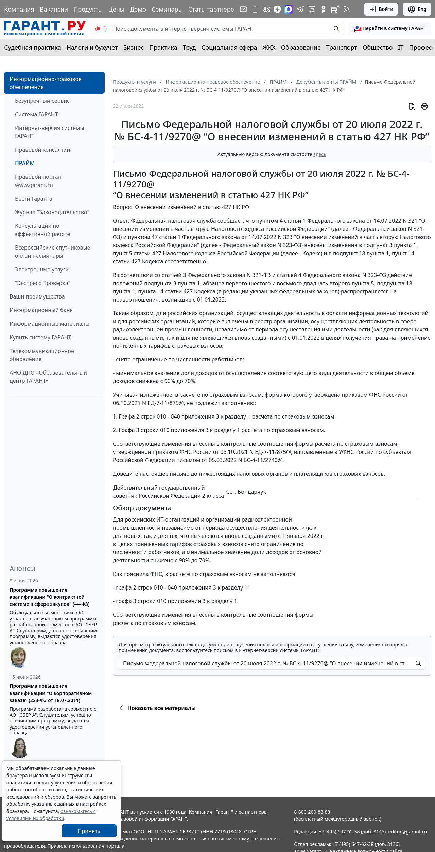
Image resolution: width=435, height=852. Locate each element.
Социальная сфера (229, 47)
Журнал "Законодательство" (52, 212)
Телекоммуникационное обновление (42, 355)
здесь (319, 154)
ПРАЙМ (25, 163)
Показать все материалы (156, 708)
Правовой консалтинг (43, 149)
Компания (19, 9)
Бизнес (133, 47)
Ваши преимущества (37, 296)
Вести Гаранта (33, 198)
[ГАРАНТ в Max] (288, 9)
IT (401, 47)
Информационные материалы (49, 323)
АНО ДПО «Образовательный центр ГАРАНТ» (48, 377)
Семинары (167, 9)
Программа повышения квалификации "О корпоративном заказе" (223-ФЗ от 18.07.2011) (51, 693)
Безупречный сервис (42, 100)
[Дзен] (277, 9)
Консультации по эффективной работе (42, 230)
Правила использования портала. (87, 845)
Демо (138, 9)
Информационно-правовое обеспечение (46, 83)
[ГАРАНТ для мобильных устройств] (255, 9)
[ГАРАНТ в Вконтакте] (266, 9)
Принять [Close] (89, 831)
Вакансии (54, 9)
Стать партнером (213, 9)
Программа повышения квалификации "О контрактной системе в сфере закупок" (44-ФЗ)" (51, 596)
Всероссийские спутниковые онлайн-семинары (52, 251)
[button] (390, 28)
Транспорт (341, 47)
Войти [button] (381, 9)
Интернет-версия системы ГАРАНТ (49, 132)
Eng (417, 9)
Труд (189, 47)
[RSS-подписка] (347, 9)
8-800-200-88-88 (312, 811)
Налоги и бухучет (92, 47)
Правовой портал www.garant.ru (38, 181)
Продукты (88, 9)
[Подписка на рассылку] (243, 9)
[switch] (100, 28)
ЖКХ (269, 47)
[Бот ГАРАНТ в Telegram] (312, 9)
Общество (378, 47)
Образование (301, 47)
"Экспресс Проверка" (42, 283)
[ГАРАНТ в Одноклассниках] (323, 9)
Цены (116, 9)
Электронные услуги (42, 269)
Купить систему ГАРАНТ (40, 337)
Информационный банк (41, 310)
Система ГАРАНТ (36, 114)
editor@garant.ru (407, 831)
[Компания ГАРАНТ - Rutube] (335, 9)
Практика (163, 47)
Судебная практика (32, 47)
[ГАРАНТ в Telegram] (300, 9)
